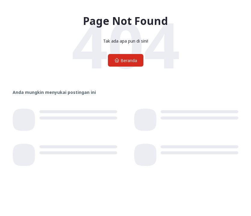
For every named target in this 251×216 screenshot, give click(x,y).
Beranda (125, 60)
